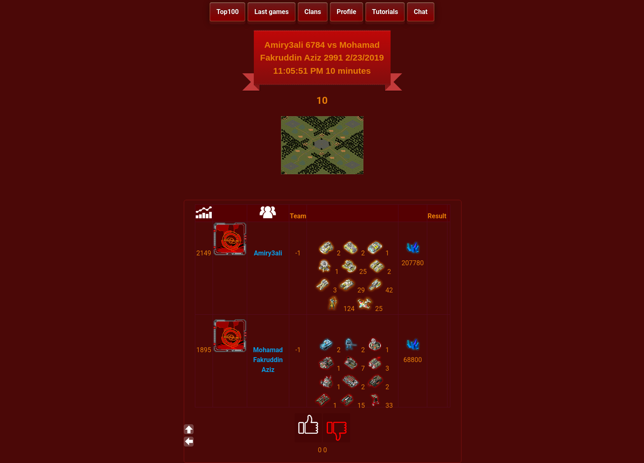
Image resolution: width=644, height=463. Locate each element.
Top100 (227, 12)
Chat (420, 12)
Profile (346, 12)
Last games (271, 12)
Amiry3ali (268, 253)
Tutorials (385, 12)
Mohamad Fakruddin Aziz (268, 360)
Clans (312, 12)
